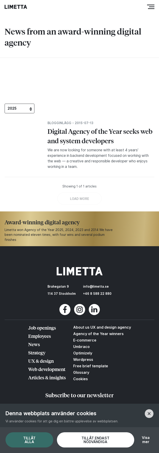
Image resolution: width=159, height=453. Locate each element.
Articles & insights (47, 377)
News (34, 344)
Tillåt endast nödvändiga (95, 440)
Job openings (42, 327)
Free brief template (90, 366)
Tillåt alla (29, 440)
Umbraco (81, 346)
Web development (46, 369)
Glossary (81, 372)
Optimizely (82, 353)
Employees (39, 336)
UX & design (41, 361)
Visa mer (146, 440)
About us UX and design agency (102, 327)
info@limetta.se (96, 286)
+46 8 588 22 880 (97, 293)
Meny (151, 6)
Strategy (36, 352)
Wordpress (83, 359)
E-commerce (84, 340)
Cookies (80, 379)
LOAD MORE (79, 199)
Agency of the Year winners (98, 333)
